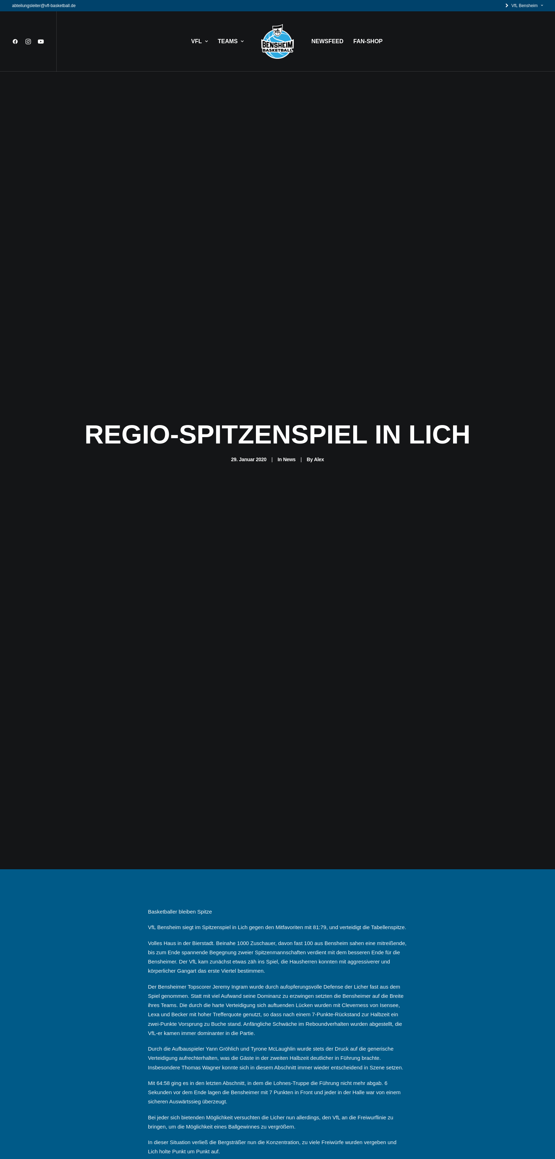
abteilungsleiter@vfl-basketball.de (44, 5)
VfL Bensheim (527, 5)
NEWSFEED (327, 41)
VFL (199, 41)
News (289, 459)
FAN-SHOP (368, 41)
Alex (319, 459)
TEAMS (231, 41)
